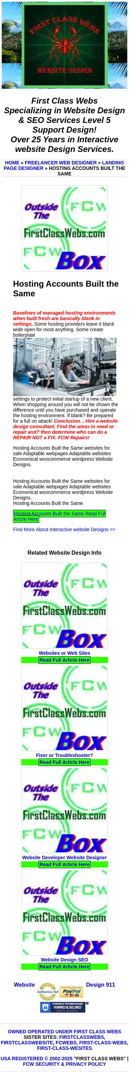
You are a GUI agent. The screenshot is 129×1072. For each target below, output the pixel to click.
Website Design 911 (64, 985)
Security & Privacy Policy (70, 1064)
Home (12, 162)
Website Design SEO (64, 960)
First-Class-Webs (103, 1042)
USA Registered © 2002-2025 (37, 1058)
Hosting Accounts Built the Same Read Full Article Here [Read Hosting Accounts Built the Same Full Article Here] (59, 516)
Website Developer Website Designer (64, 857)
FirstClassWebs (81, 1037)
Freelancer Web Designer (61, 162)
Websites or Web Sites (64, 653)
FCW (28, 1064)
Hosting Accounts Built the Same (48, 503)
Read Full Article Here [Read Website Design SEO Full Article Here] (64, 966)
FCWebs (66, 1042)
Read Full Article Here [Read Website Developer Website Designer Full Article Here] (64, 864)
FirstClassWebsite (27, 1042)
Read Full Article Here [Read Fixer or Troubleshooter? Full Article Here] (64, 762)
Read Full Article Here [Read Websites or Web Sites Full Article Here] (64, 660)
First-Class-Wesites (64, 1048)
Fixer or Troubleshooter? (64, 755)
